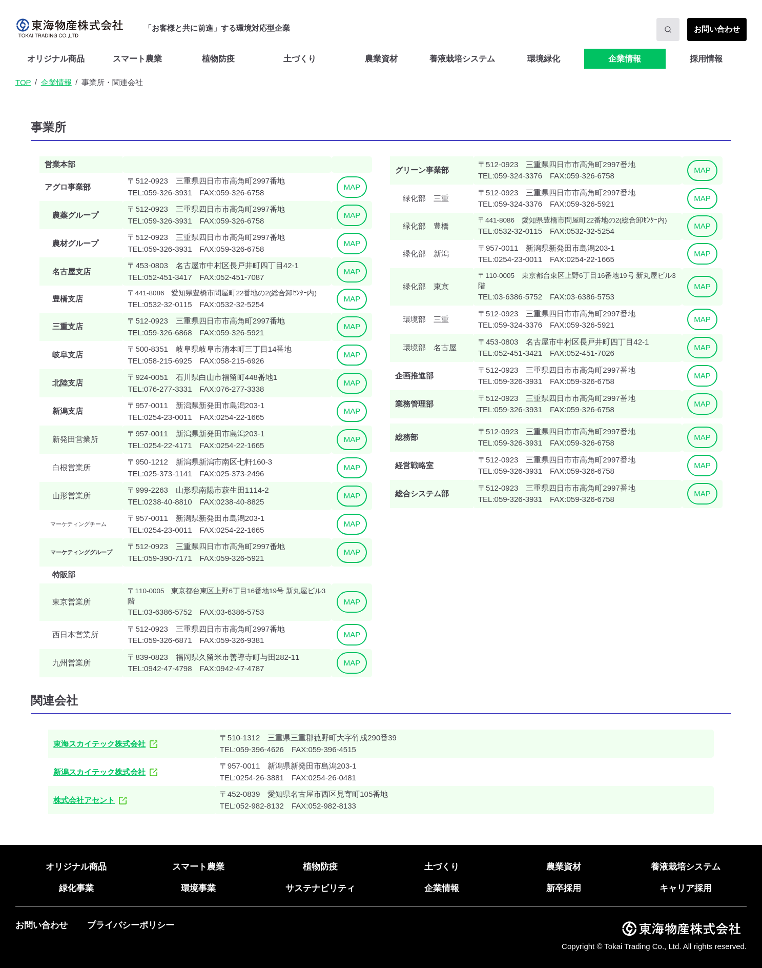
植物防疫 (218, 58)
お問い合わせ (41, 925)
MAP (352, 187)
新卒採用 (563, 888)
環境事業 (198, 888)
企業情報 (624, 58)
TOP (23, 81)
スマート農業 (137, 58)
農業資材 (381, 58)
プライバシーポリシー (130, 925)
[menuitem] (56, 59)
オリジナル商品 (56, 58)
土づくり (299, 58)
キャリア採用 (686, 888)
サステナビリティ (320, 888)
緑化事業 (76, 888)
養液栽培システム (685, 867)
